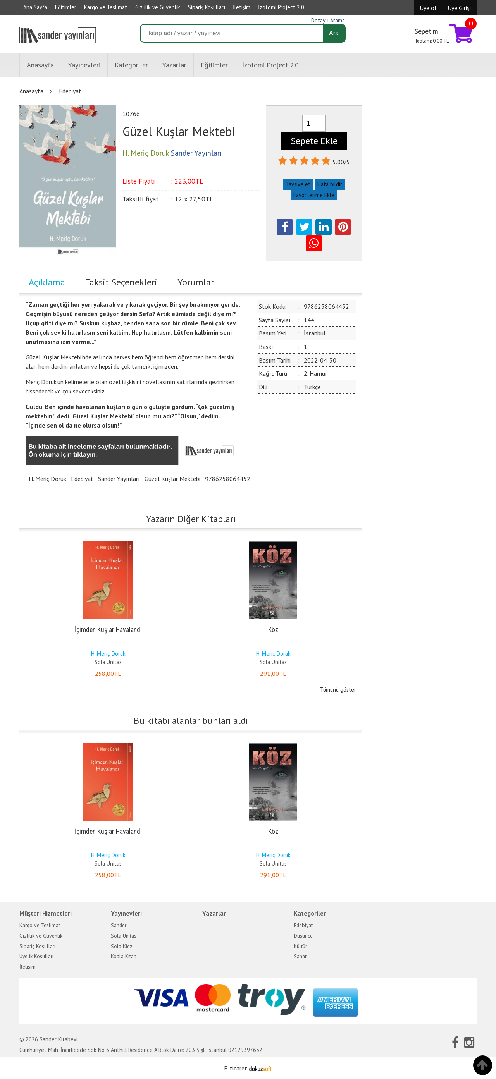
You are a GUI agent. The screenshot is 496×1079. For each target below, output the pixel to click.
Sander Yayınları (119, 479)
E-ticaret (235, 1068)
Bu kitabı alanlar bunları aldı (191, 721)
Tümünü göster (338, 689)
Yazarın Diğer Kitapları (191, 519)
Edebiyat (82, 479)
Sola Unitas (108, 662)
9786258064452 (227, 479)
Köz (273, 630)
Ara (334, 33)
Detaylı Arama (328, 20)
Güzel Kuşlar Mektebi (172, 479)
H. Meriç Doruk (47, 479)
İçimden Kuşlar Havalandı (108, 630)
